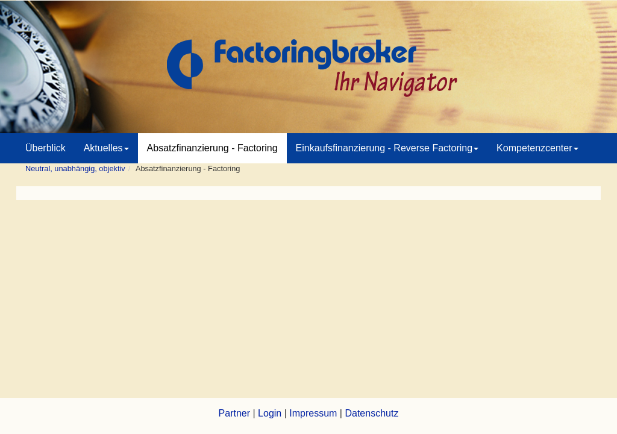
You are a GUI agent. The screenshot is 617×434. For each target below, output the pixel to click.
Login (269, 413)
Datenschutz (371, 413)
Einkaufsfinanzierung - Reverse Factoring (387, 148)
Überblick (45, 148)
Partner (234, 413)
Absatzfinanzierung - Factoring (212, 148)
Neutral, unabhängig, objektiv (75, 168)
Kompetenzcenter (537, 148)
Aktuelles (106, 148)
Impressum (313, 413)
